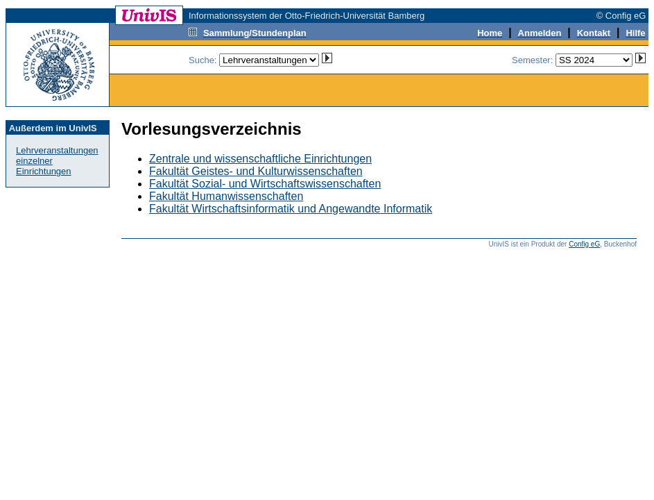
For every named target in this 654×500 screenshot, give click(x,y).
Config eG (584, 244)
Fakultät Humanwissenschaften (226, 196)
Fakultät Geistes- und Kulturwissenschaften (256, 171)
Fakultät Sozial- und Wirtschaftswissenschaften (265, 184)
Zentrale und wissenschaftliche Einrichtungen (260, 159)
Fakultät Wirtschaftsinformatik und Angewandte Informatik (290, 209)
